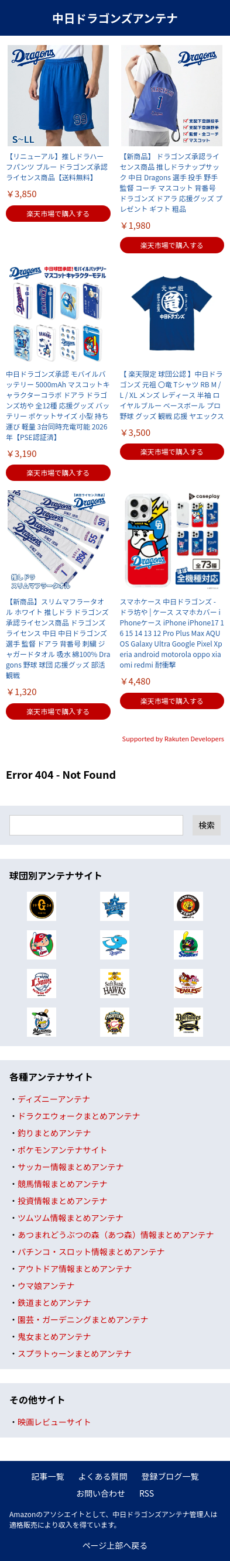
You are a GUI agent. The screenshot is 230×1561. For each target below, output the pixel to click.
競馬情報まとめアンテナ (62, 1183)
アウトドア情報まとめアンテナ (75, 1268)
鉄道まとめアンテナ (54, 1302)
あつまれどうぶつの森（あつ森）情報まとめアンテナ (116, 1234)
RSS (146, 1493)
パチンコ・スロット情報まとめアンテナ (91, 1251)
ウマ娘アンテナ (46, 1285)
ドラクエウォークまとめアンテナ (79, 1116)
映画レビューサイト (54, 1422)
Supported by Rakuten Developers (173, 738)
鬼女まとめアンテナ (54, 1336)
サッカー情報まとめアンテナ (70, 1167)
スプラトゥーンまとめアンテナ (75, 1353)
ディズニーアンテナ (54, 1099)
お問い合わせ (100, 1493)
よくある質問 (103, 1476)
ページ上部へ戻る (115, 1545)
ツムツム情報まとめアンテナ (70, 1217)
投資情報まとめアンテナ (62, 1200)
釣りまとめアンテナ (54, 1133)
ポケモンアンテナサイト (62, 1150)
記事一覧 (48, 1476)
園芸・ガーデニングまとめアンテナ (83, 1319)
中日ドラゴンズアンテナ (115, 17)
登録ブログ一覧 (170, 1476)
